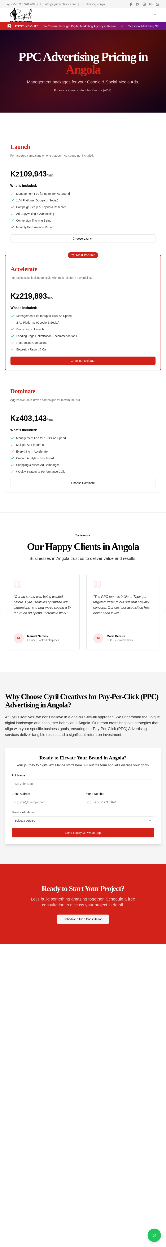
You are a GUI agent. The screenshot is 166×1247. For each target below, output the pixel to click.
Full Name (18, 775)
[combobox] (83, 820)
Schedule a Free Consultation (83, 919)
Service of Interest (23, 812)
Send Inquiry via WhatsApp (83, 832)
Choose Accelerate (83, 360)
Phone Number (94, 793)
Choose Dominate (83, 483)
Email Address (21, 793)
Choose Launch (83, 238)
